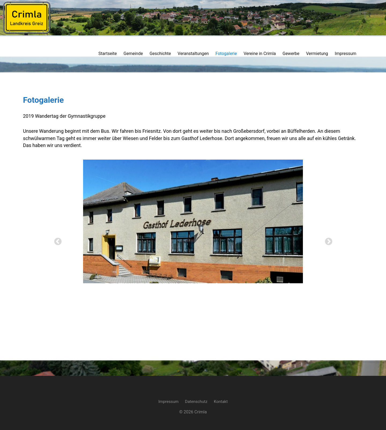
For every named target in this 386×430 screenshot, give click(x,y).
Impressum (168, 397)
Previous (56, 240)
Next (327, 240)
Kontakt (221, 397)
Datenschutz (196, 397)
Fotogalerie (39, 100)
